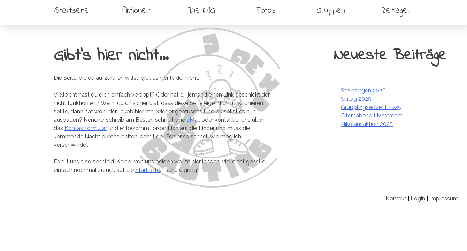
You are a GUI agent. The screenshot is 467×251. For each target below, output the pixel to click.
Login (418, 198)
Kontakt (396, 198)
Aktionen (136, 11)
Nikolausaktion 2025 (367, 124)
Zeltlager (395, 11)
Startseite (71, 11)
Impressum (443, 198)
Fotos (266, 11)
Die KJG (201, 11)
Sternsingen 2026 (363, 90)
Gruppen (330, 11)
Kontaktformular (85, 128)
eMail (193, 119)
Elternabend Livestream (372, 115)
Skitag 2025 (356, 99)
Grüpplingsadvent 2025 (371, 107)
